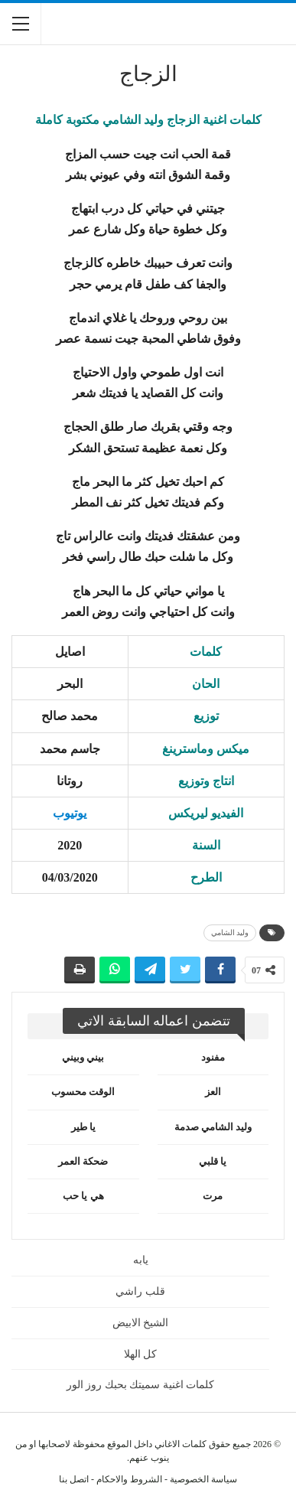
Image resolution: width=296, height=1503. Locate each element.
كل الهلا (141, 1354)
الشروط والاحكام (129, 1479)
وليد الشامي (230, 932)
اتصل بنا (74, 1479)
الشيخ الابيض (140, 1323)
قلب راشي (140, 1291)
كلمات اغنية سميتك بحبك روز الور (141, 1385)
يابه (140, 1260)
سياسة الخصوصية (203, 1479)
